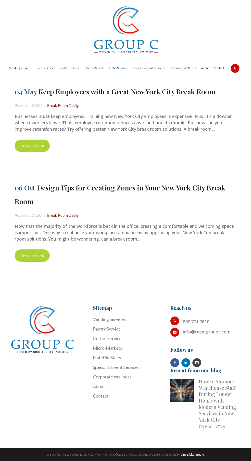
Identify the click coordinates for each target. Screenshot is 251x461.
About (99, 386)
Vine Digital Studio (192, 454)
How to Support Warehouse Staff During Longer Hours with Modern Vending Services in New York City (217, 400)
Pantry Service (107, 328)
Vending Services (109, 319)
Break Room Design (70, 105)
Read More (32, 145)
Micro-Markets (107, 348)
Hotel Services (107, 357)
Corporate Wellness (112, 376)
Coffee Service (107, 338)
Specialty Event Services (116, 367)
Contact (101, 396)
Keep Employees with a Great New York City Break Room (126, 91)
